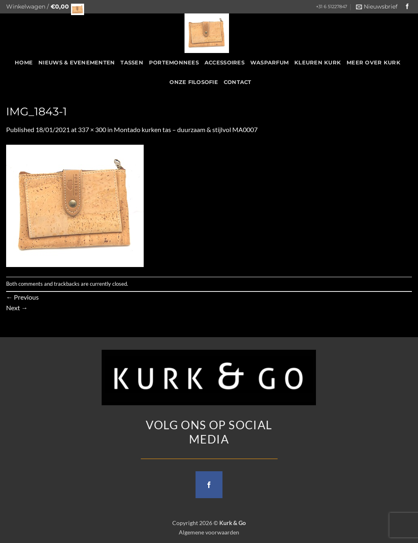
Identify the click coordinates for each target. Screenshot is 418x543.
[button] (43, 6)
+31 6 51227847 (331, 6)
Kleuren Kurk (317, 63)
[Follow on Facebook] (407, 7)
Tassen (131, 63)
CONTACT (237, 82)
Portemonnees (174, 63)
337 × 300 (92, 129)
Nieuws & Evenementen (76, 63)
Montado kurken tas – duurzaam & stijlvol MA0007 (186, 129)
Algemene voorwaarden (209, 532)
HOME (24, 63)
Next (17, 307)
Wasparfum (269, 63)
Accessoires (225, 63)
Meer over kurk (373, 63)
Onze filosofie (193, 82)
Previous (22, 297)
